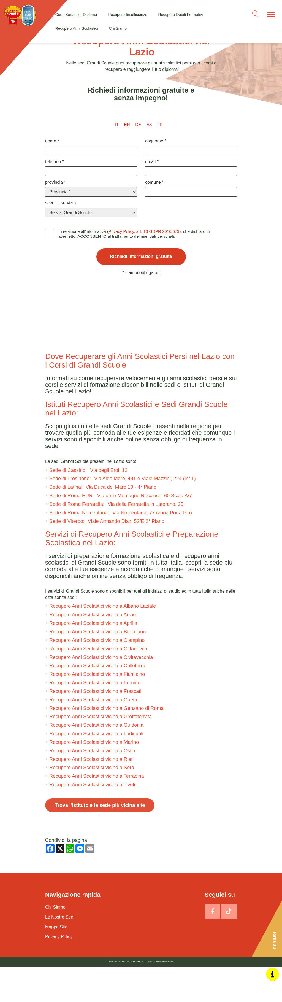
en (127, 124)
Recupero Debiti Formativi (180, 14)
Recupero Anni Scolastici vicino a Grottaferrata (100, 751)
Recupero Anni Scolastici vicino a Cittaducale (98, 684)
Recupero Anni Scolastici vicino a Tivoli (92, 819)
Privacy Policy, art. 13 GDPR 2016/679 (144, 231)
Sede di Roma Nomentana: (120, 547)
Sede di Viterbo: (106, 556)
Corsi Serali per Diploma (76, 14)
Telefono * (54, 161)
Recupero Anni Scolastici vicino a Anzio (92, 649)
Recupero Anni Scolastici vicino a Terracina (96, 811)
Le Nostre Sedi (59, 952)
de (138, 124)
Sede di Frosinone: (122, 513)
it (117, 124)
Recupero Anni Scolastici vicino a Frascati (95, 726)
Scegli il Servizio (60, 203)
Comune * (154, 182)
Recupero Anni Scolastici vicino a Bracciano (97, 667)
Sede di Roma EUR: (120, 530)
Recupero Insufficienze (127, 14)
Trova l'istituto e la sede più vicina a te (100, 840)
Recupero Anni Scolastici (76, 28)
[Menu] (271, 14)
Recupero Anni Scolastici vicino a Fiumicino (97, 709)
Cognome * (155, 141)
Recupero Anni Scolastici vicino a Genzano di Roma (106, 743)
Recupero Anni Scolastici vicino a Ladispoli (96, 768)
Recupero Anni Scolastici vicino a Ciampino (97, 675)
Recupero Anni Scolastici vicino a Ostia (92, 786)
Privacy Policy (59, 971)
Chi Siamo (118, 28)
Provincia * (55, 182)
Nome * (52, 141)
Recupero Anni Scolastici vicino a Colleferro (97, 700)
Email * (152, 161)
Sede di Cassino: (88, 505)
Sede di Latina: (102, 522)
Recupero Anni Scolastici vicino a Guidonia (96, 760)
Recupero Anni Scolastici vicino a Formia (94, 717)
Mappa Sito (56, 962)
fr (160, 124)
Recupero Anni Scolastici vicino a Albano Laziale (102, 641)
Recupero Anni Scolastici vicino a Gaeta (93, 735)
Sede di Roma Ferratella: (116, 539)
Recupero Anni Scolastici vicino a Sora (91, 802)
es (149, 124)
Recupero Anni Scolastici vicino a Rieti (91, 794)
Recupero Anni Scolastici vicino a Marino (94, 777)
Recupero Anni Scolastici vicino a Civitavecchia (101, 692)
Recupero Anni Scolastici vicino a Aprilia (93, 658)
